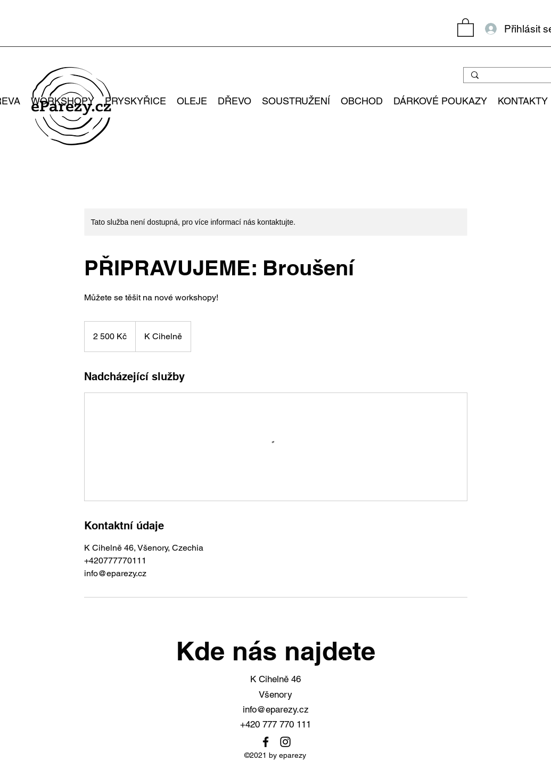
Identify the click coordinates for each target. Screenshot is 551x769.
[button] (465, 27)
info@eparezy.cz (276, 709)
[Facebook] (266, 742)
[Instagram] (285, 742)
